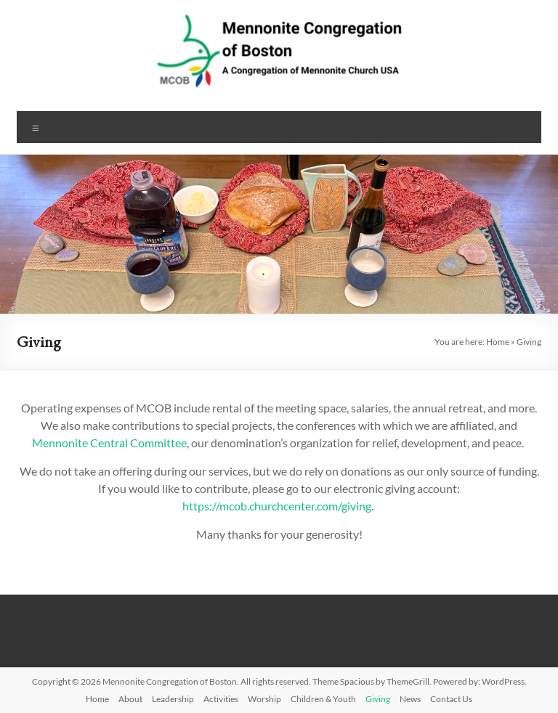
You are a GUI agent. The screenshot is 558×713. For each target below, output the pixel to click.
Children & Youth (323, 698)
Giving (377, 698)
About (130, 698)
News (410, 698)
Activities (220, 698)
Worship (264, 698)
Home (497, 341)
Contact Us (451, 698)
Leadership (173, 698)
